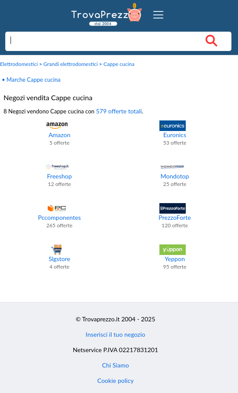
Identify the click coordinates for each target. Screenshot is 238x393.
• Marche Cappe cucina (31, 79)
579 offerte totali (119, 111)
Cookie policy (115, 380)
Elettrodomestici (19, 64)
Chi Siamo (115, 365)
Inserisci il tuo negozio (115, 334)
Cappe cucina (118, 64)
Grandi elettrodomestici (70, 64)
